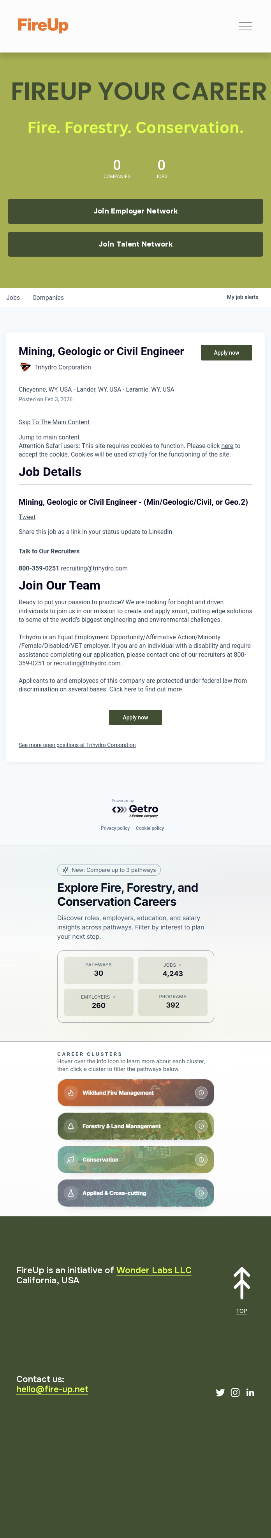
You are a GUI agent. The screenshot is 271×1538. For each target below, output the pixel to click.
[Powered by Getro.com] (135, 808)
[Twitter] (220, 1392)
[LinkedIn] (250, 1392)
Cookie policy (150, 828)
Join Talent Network (135, 244)
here (227, 446)
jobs (13, 297)
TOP (241, 1311)
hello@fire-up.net (52, 1389)
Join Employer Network (135, 211)
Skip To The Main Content (54, 422)
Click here (123, 689)
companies (48, 297)
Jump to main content (49, 437)
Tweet (27, 517)
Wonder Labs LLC (154, 1270)
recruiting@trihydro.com (94, 568)
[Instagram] (235, 1392)
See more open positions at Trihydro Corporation (77, 745)
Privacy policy (115, 828)
